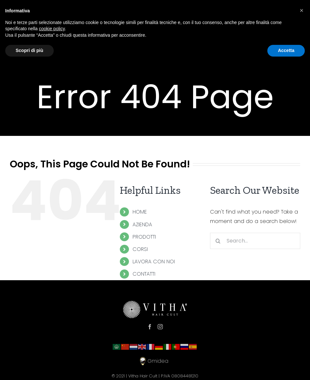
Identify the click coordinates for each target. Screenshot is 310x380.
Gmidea (155, 361)
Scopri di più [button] (29, 50)
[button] (301, 10)
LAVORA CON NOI (154, 261)
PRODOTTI (144, 237)
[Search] (218, 241)
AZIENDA (142, 224)
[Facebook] (149, 326)
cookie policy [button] (52, 28)
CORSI (140, 249)
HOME (140, 212)
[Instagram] (160, 326)
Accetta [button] (286, 50)
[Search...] (255, 241)
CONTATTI (144, 274)
